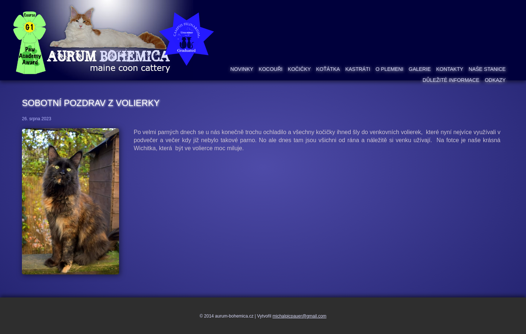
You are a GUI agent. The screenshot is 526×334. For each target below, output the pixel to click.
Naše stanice (487, 69)
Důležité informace (451, 80)
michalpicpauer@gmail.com (299, 316)
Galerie (420, 69)
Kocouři (270, 69)
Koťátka (328, 69)
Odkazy (495, 80)
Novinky (242, 69)
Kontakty (449, 69)
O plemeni (389, 69)
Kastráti (357, 69)
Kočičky (299, 69)
